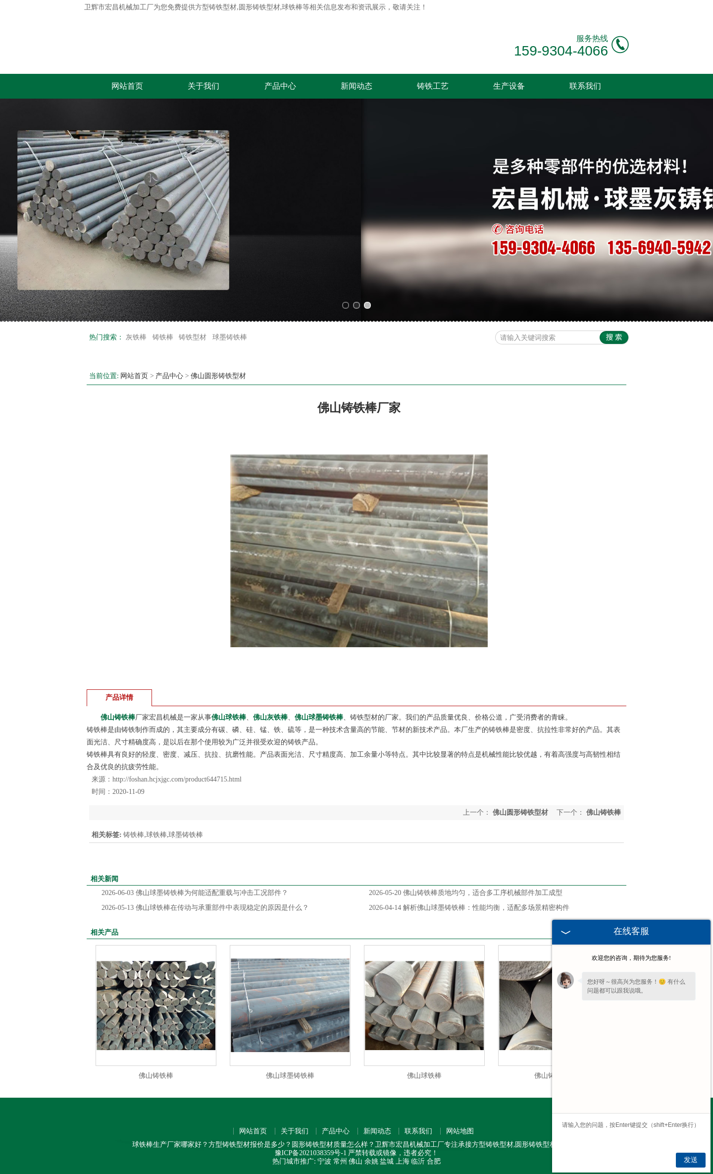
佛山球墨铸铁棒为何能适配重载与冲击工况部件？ (195, 892)
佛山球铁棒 (424, 1075)
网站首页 (127, 86)
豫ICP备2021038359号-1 (311, 1153)
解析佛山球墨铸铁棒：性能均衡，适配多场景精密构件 (469, 907)
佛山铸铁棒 (156, 1075)
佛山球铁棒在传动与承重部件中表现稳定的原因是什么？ (205, 907)
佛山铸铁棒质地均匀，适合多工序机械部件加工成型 (465, 892)
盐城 (387, 1161)
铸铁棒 (164, 337)
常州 (340, 1161)
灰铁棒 (137, 337)
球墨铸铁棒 (229, 337)
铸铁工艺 (433, 86)
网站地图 (460, 1131)
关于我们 (203, 86)
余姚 (371, 1161)
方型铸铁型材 (216, 7)
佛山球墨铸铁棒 (290, 1075)
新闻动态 (356, 86)
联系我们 (585, 86)
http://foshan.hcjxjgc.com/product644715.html (177, 779)
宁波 (324, 1161)
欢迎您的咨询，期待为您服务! (631, 957)
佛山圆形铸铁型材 (218, 376)
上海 (402, 1161)
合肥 (434, 1161)
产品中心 (280, 86)
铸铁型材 (193, 337)
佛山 (355, 1161)
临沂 (418, 1161)
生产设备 (509, 86)
